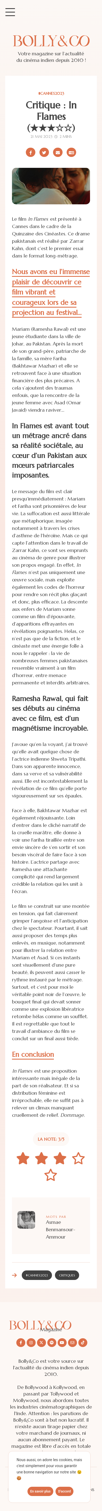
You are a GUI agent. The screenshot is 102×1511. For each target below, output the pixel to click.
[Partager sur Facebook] (30, 152)
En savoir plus (40, 1491)
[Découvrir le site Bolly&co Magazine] (51, 1321)
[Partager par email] (58, 152)
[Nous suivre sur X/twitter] (41, 1342)
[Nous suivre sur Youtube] (62, 1342)
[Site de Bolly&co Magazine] (51, 46)
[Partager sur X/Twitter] (44, 152)
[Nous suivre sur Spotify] (51, 1342)
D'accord (64, 1491)
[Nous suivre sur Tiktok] (82, 1342)
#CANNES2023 (51, 93)
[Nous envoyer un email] (72, 1342)
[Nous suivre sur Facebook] (20, 1342)
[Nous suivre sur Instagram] (31, 1342)
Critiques (67, 1275)
